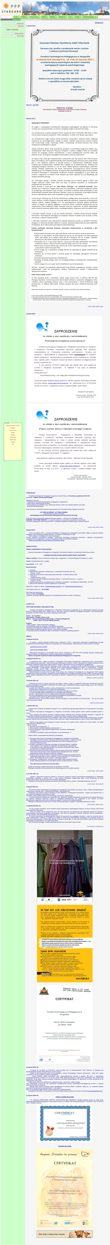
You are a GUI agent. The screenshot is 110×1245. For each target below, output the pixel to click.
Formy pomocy (34, 17)
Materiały (52, 17)
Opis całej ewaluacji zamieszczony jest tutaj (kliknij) (44, 763)
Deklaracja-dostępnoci (89, 17)
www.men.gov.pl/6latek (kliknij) (39, 649)
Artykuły (44, 17)
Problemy (23, 17)
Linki (70, 17)
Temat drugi (20, 36)
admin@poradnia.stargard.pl (53, 586)
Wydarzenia (62, 17)
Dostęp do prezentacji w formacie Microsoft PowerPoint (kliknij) (46, 540)
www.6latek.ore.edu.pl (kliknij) (38, 646)
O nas (16, 17)
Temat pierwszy (19, 33)
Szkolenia (21, 26)
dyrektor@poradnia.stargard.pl (73, 586)
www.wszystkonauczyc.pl (95, 1091)
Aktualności (20, 23)
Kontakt (77, 17)
